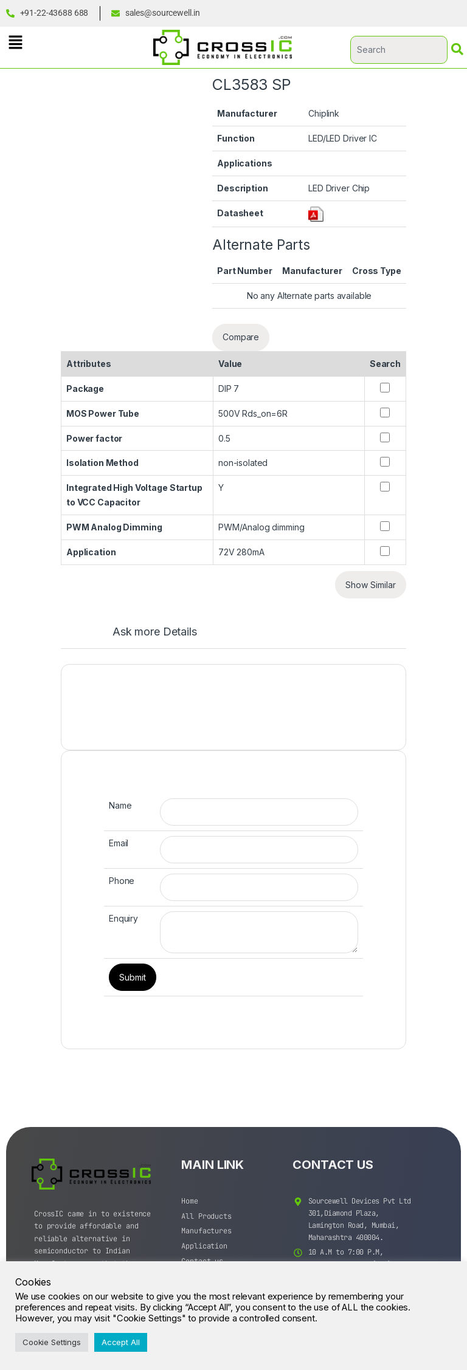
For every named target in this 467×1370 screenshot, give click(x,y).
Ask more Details (154, 632)
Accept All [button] (121, 1342)
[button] (15, 42)
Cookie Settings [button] (51, 1342)
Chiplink (323, 113)
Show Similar (370, 585)
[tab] (142, 637)
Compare (241, 337)
